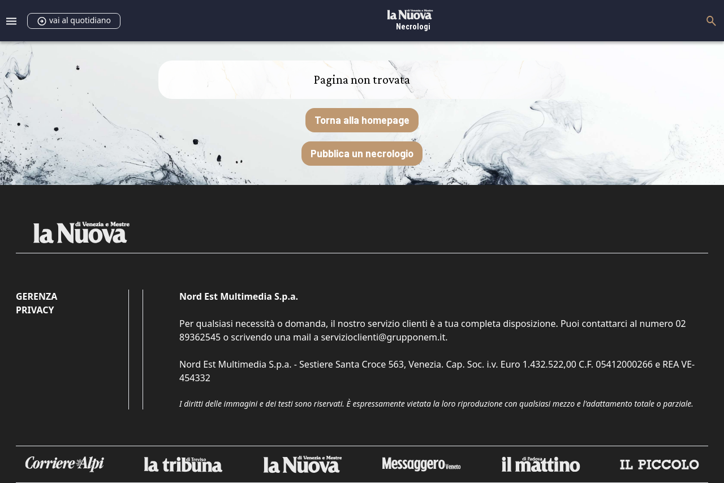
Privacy (35, 310)
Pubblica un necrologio (362, 153)
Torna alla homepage (362, 120)
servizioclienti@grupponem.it (383, 337)
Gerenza (36, 296)
